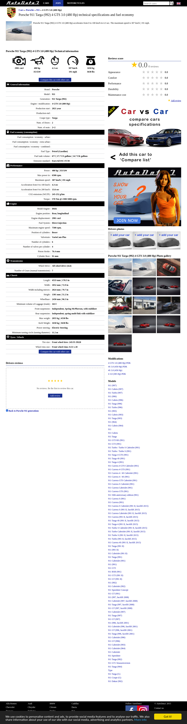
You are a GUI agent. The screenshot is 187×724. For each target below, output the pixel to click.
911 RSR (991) (114, 571)
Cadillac (75, 703)
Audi (30, 703)
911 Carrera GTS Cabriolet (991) (122, 480)
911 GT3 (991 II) (115, 575)
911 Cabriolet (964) (116, 648)
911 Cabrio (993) (115, 414)
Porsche (30, 10)
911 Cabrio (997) (115, 389)
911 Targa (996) (115, 403)
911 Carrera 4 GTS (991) (119, 469)
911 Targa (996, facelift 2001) (121, 634)
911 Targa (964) (115, 666)
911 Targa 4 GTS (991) (118, 455)
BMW (52, 703)
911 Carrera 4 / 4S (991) (118, 476)
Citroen (53, 707)
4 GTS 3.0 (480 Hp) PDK (119, 363)
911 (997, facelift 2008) (118, 597)
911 (38, 10)
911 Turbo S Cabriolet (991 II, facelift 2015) (127, 528)
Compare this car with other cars (55, 80)
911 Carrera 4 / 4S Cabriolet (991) (123, 473)
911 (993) (112, 411)
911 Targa (112, 436)
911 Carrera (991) (116, 502)
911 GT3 (112, 568)
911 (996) (112, 396)
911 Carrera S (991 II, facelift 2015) (124, 509)
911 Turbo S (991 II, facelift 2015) (123, 535)
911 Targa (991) (115, 557)
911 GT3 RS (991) (116, 440)
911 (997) (112, 385)
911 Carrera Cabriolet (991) (120, 487)
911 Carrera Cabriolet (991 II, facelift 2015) (127, 513)
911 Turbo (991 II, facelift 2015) (122, 539)
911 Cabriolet (114, 652)
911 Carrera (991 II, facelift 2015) (123, 517)
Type (110, 670)
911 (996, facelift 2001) (118, 623)
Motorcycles (75, 3)
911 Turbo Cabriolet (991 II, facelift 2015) (126, 531)
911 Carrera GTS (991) (118, 491)
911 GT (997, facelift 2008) (120, 608)
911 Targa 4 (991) (116, 462)
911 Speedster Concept (118, 590)
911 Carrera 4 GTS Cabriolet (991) (123, 466)
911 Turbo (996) (115, 407)
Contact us (159, 708)
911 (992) (112, 582)
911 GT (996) (114, 641)
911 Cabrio (113, 433)
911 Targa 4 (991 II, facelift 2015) (123, 524)
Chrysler (31, 707)
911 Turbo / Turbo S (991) (119, 451)
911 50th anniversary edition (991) (123, 495)
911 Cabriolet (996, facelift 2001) (123, 626)
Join (58, 3)
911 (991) (112, 564)
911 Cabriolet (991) (116, 560)
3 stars (153, 72)
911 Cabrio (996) (115, 400)
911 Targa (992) (115, 659)
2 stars (148, 72)
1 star (144, 72)
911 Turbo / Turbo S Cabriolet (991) (124, 447)
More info (140, 720)
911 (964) (112, 422)
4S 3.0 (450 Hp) (115, 370)
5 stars (161, 72)
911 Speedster (114, 655)
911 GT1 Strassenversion (119, 663)
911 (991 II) (113, 550)
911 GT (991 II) (115, 579)
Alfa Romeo (11, 703)
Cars (46, 3)
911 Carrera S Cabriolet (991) (121, 484)
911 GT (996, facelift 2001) (120, 630)
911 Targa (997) (115, 615)
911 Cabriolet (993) (116, 644)
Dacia (74, 707)
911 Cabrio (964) (115, 425)
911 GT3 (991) (114, 444)
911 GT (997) (114, 619)
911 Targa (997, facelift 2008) (121, 604)
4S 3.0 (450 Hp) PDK (117, 366)
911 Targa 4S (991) (116, 458)
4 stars (157, 72)
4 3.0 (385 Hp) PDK (117, 374)
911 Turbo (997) (115, 392)
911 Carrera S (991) (116, 498)
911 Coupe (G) (114, 677)
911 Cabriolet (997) (116, 612)
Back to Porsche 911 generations (22, 411)
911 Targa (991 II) (116, 546)
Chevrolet (10, 707)
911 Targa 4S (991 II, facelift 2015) (123, 520)
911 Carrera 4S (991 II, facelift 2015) (124, 542)
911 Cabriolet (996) (116, 637)
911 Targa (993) (115, 418)
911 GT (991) (114, 593)
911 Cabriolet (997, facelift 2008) (123, 601)
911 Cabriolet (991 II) (117, 553)
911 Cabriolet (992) (116, 586)
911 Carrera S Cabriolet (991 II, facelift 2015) (128, 506)
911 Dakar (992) (115, 681)
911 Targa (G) (114, 674)
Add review (55, 395)
